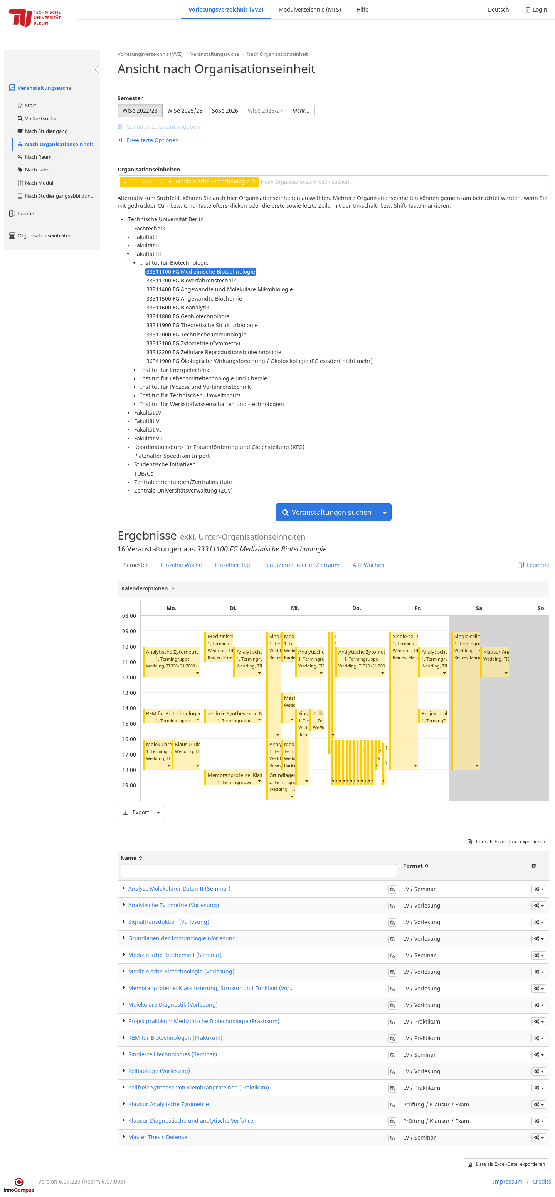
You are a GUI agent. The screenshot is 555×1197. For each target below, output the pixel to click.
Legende (533, 564)
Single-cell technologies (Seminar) (172, 1054)
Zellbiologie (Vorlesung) (159, 1070)
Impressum (508, 1181)
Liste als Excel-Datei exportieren (506, 841)
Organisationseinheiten (40, 235)
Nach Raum (34, 156)
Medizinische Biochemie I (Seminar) (175, 954)
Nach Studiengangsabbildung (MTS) (58, 195)
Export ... (141, 812)
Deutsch (498, 9)
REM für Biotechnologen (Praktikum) (188, 713)
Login (536, 9)
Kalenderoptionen (145, 588)
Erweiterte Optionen (148, 140)
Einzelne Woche (181, 564)
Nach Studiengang (42, 131)
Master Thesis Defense (157, 1137)
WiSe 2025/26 (184, 110)
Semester (130, 98)
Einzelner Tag (232, 564)
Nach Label (33, 169)
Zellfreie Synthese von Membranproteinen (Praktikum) (198, 1087)
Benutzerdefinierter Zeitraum (301, 564)
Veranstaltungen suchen (327, 512)
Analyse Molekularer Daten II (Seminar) (179, 888)
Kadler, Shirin (221, 657)
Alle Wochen (369, 564)
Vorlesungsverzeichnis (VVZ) (225, 9)
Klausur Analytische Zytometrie (168, 1104)
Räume (21, 213)
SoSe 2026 (225, 110)
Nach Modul (35, 182)
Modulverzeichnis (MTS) (310, 9)
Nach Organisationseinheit (55, 144)
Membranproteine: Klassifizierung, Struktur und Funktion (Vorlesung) (218, 988)
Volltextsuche (36, 118)
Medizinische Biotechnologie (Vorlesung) (181, 971)
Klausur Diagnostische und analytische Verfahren (192, 1120)
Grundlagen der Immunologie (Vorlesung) (183, 938)
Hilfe (362, 9)
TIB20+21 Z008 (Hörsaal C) (192, 666)
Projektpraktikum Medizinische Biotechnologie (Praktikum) (203, 1021)
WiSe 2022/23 (140, 110)
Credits (542, 1181)
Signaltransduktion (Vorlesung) (168, 921)
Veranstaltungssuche (40, 87)
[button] (197, 672)
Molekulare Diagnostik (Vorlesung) (173, 1004)
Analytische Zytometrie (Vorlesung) (186, 652)
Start (26, 105)
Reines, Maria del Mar (414, 657)
